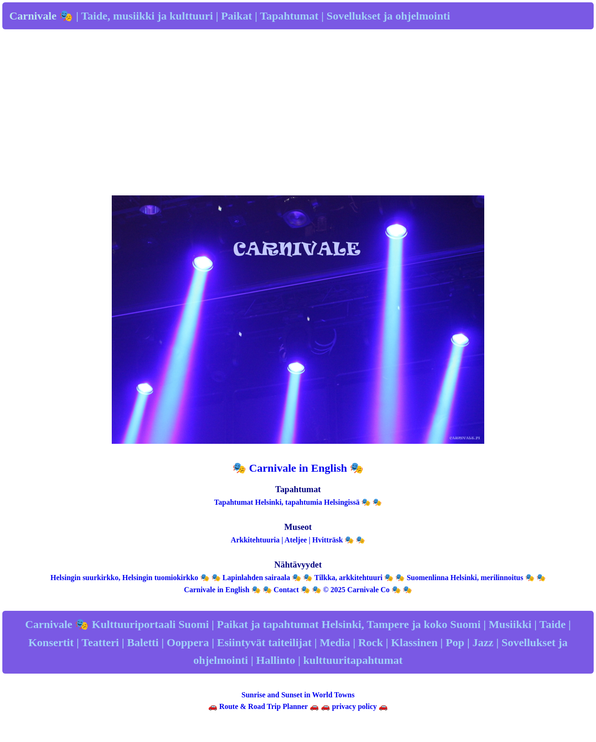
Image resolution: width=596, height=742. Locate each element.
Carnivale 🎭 (41, 16)
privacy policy (354, 706)
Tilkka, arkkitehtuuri (348, 578)
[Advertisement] (298, 123)
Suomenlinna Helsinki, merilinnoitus (464, 578)
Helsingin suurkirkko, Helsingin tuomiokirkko (124, 578)
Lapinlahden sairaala (256, 578)
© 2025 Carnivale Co (356, 590)
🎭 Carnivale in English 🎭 (298, 468)
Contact (286, 590)
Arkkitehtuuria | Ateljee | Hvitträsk (287, 540)
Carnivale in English (216, 590)
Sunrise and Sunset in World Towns (298, 695)
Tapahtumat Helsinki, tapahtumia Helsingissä (286, 502)
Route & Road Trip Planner (263, 706)
